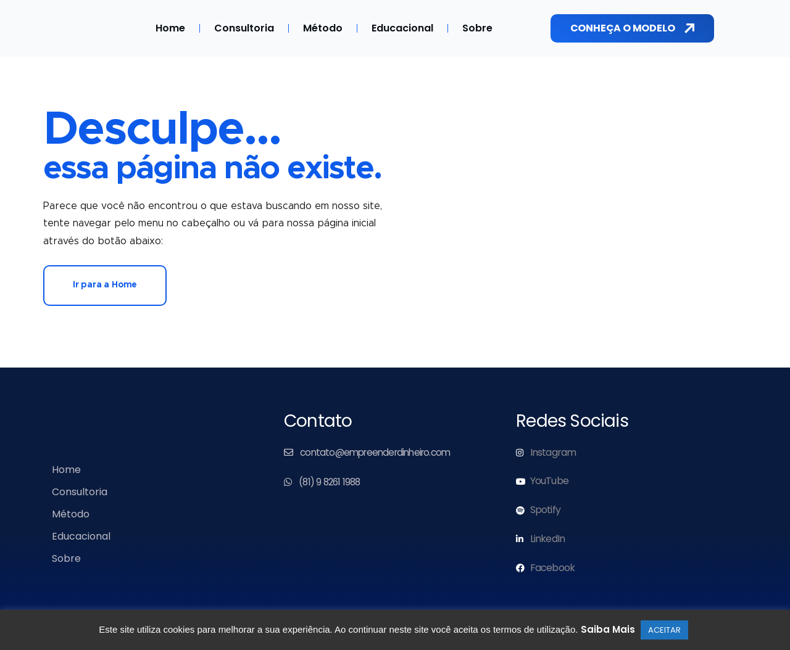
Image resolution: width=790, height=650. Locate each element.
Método (323, 28)
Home (170, 28)
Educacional (402, 28)
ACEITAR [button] (664, 630)
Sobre (477, 28)
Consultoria (244, 28)
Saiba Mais (608, 629)
